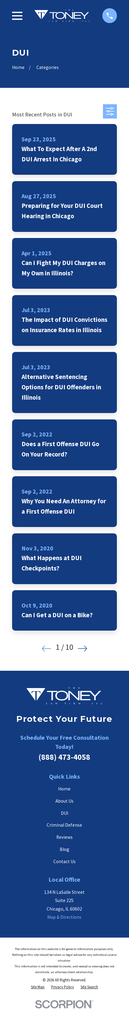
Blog (64, 849)
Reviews (64, 837)
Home (64, 789)
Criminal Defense (64, 825)
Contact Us (64, 861)
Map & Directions (64, 917)
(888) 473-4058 (64, 757)
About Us (64, 801)
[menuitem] (38, 987)
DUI (64, 813)
